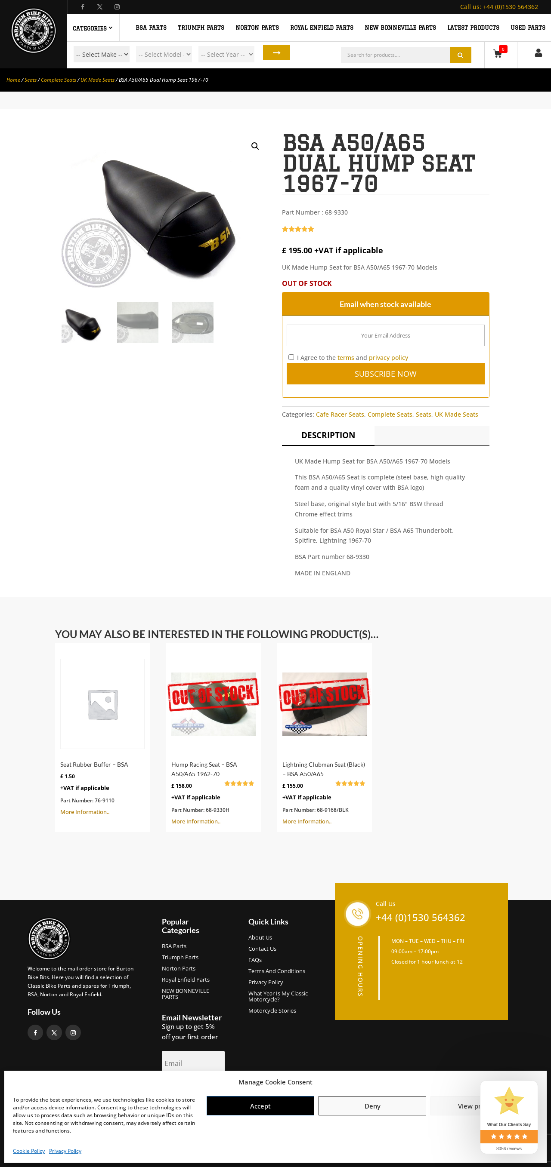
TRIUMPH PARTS (201, 28)
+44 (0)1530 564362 (499, 7)
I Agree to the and (348, 357)
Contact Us (262, 949)
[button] (255, 146)
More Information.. (102, 732)
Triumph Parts (180, 957)
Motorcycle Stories (272, 1010)
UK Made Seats (97, 79)
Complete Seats (58, 79)
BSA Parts (174, 946)
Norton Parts (178, 968)
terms (345, 357)
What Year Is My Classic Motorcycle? (278, 996)
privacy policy (388, 357)
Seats (31, 79)
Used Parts (528, 28)
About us (260, 937)
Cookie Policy (29, 1151)
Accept (260, 1106)
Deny (373, 1106)
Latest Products (473, 28)
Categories (90, 28)
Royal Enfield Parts (186, 980)
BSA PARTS (151, 28)
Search (270, 54)
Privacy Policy (65, 1151)
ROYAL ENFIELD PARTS (321, 28)
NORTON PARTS (257, 28)
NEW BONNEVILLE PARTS (400, 28)
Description (328, 435)
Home (13, 79)
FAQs (255, 960)
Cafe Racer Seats (340, 414)
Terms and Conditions (276, 971)
